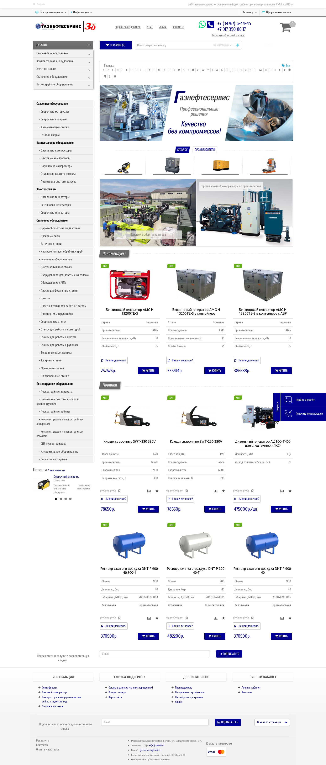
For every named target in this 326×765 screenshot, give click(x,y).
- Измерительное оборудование (57, 451)
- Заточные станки (49, 244)
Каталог (182, 150)
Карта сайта (115, 697)
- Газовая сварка (48, 135)
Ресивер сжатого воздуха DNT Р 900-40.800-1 (129, 570)
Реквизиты (42, 740)
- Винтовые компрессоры (53, 158)
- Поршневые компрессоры (54, 166)
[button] (268, 45)
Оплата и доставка (52, 706)
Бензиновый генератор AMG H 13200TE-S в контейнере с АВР (263, 311)
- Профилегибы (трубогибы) (54, 314)
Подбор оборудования (128, 27)
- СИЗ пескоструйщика (51, 444)
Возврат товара (117, 692)
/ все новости (56, 470)
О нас (150, 27)
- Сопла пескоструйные (52, 459)
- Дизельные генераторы (52, 197)
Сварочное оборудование (52, 53)
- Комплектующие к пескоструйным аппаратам (59, 422)
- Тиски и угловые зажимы (54, 353)
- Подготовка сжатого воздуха (56, 182)
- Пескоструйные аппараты (54, 391)
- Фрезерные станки (50, 368)
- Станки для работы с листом (56, 337)
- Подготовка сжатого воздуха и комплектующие (57, 401)
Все (286, 66)
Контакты (178, 27)
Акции (178, 702)
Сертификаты (49, 687)
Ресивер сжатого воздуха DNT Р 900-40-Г (196, 570)
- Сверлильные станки (51, 321)
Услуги (163, 27)
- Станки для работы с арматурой (58, 329)
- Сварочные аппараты (51, 119)
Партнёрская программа (189, 697)
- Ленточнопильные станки (54, 267)
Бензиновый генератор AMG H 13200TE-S (129, 311)
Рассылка (247, 692)
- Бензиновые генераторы (53, 205)
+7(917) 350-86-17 (156, 745)
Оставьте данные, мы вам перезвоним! (131, 687)
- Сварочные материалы (52, 111)
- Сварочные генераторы (52, 212)
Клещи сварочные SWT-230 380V (130, 441)
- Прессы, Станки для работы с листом (61, 306)
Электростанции (46, 69)
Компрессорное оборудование (55, 61)
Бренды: (109, 66)
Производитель (183, 687)
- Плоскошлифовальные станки (57, 290)
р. (249, 12)
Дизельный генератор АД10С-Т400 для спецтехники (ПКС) (262, 443)
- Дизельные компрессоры (54, 150)
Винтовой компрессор (54, 692)
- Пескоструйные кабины (53, 411)
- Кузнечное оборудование (54, 259)
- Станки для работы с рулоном (57, 345)
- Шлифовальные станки (52, 376)
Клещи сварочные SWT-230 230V (196, 441)
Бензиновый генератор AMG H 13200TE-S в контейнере (196, 311)
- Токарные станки (49, 360)
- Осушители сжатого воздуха (56, 174)
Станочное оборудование (52, 77)
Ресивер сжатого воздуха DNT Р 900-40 (262, 570)
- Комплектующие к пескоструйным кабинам (59, 434)
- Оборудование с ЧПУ (51, 283)
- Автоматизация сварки (52, 127)
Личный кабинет (251, 687)
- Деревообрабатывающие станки (58, 228)
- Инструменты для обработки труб (59, 251)
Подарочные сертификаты (190, 692)
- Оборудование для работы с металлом (62, 275)
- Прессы (43, 298)
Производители (204, 150)
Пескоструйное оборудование (54, 84)
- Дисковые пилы (48, 236)
